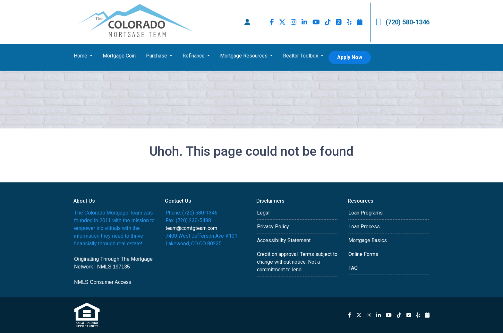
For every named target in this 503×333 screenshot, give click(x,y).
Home (81, 56)
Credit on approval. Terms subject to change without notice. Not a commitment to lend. (297, 262)
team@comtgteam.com (191, 228)
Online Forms (363, 254)
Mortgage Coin (119, 56)
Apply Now (349, 57)
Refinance (194, 56)
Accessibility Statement (284, 240)
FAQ (353, 268)
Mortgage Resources (244, 56)
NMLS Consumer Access (102, 282)
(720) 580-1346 (403, 22)
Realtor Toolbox (301, 56)
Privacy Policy (273, 226)
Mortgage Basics (367, 240)
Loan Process (364, 226)
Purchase (157, 56)
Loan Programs (365, 213)
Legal (263, 213)
